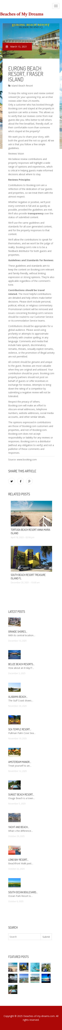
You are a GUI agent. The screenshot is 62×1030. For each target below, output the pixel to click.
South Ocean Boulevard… (22, 892)
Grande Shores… (17, 631)
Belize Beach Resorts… (21, 664)
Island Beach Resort (20, 85)
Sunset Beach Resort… (21, 794)
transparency (36, 213)
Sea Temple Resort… (19, 729)
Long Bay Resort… (18, 859)
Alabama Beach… (17, 696)
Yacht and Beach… (18, 827)
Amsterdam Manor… (19, 762)
